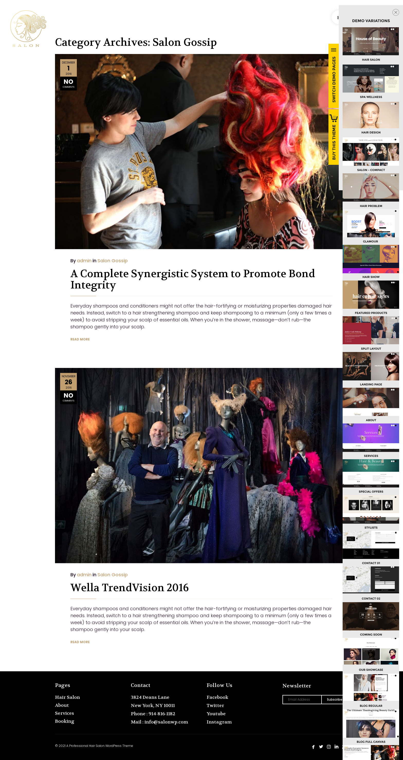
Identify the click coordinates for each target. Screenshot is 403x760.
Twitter (215, 706)
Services (64, 713)
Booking (64, 721)
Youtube (216, 714)
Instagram (219, 722)
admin (84, 260)
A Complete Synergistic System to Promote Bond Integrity (192, 279)
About (62, 705)
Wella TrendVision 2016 (129, 581)
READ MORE (80, 339)
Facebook (217, 697)
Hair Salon (67, 697)
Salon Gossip (112, 260)
